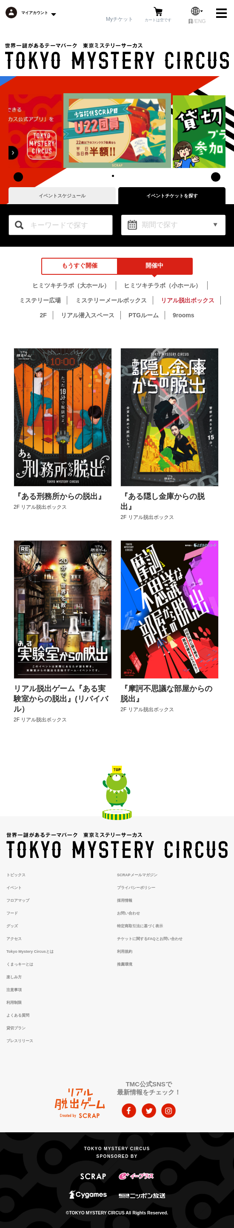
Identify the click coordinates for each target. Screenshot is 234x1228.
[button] (113, 176)
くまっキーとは (19, 964)
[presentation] (18, 177)
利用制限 (14, 1002)
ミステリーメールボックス (111, 300)
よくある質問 (17, 1015)
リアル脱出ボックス (187, 300)
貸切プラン (16, 1028)
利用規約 (124, 951)
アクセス (14, 939)
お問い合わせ (128, 913)
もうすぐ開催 (79, 265)
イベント (14, 888)
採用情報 (124, 900)
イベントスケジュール (62, 195)
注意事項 (14, 990)
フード (12, 913)
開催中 (154, 265)
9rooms (183, 315)
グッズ (12, 926)
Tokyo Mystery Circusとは (30, 951)
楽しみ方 (14, 977)
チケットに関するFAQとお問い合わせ (150, 939)
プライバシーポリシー (136, 888)
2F (43, 315)
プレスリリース (19, 1041)
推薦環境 (124, 964)
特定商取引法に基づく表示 (140, 926)
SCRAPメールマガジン (137, 875)
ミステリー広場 (40, 300)
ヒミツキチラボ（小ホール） (162, 285)
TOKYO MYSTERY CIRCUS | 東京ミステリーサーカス (117, 56)
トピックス (16, 875)
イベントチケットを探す (172, 195)
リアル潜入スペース (87, 315)
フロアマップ (17, 900)
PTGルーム (143, 315)
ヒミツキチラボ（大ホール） (71, 285)
